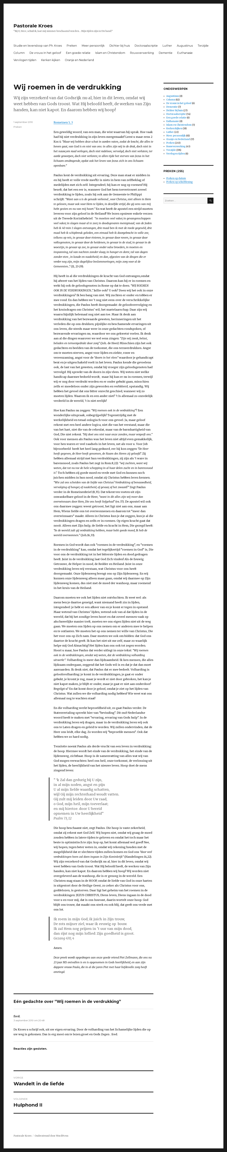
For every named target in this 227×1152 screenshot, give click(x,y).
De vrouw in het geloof (45, 53)
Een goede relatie (78, 53)
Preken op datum (176, 178)
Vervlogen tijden (25, 60)
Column (19, 53)
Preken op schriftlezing (179, 181)
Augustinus (185, 45)
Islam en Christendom (110, 53)
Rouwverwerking (142, 53)
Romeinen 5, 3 (63, 122)
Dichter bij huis (119, 45)
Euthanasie (185, 53)
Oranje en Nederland (79, 60)
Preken (72, 45)
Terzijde (203, 45)
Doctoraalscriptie (146, 45)
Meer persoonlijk (93, 45)
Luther (167, 45)
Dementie (165, 53)
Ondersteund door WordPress (51, 1135)
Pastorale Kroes (33, 26)
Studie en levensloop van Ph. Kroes (38, 45)
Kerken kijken (50, 60)
